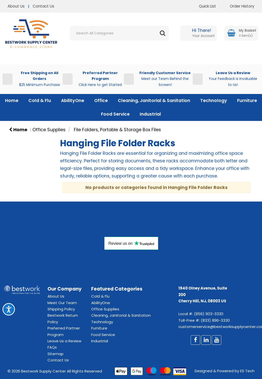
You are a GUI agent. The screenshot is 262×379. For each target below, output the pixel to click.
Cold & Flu (39, 101)
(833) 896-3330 (215, 320)
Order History (238, 6)
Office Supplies (49, 130)
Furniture (247, 101)
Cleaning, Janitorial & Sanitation (154, 101)
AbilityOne (72, 101)
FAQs (52, 347)
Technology (213, 101)
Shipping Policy (61, 309)
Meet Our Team (62, 302)
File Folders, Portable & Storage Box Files (117, 130)
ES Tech (247, 370)
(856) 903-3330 (208, 313)
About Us (16, 6)
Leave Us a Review (64, 341)
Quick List (203, 6)
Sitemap (55, 353)
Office (101, 101)
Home (11, 101)
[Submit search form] (162, 33)
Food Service (115, 114)
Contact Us (43, 6)
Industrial (150, 114)
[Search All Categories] (119, 33)
